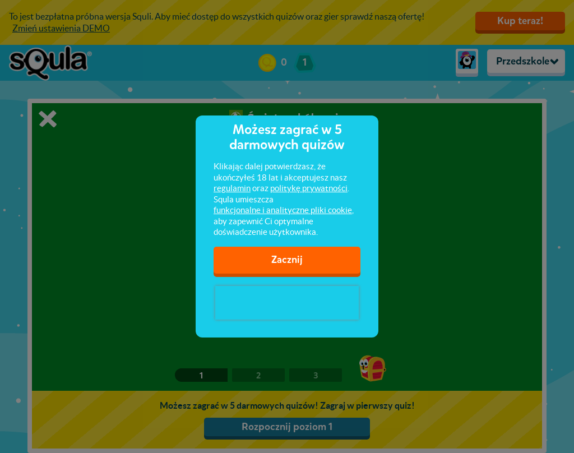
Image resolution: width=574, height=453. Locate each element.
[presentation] (287, 303)
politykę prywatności (309, 188)
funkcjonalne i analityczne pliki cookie (283, 210)
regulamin (232, 188)
